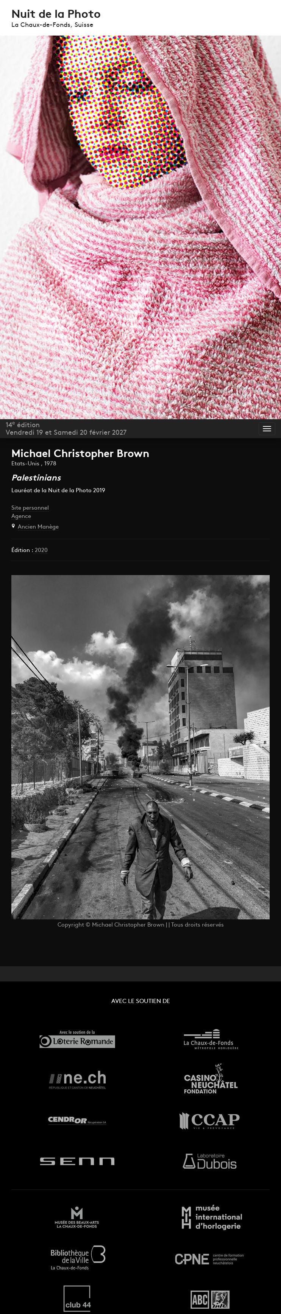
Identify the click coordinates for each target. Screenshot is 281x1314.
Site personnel (30, 508)
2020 (40, 551)
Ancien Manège (38, 527)
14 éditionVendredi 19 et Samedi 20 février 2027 (66, 429)
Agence (21, 516)
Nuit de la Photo (56, 15)
